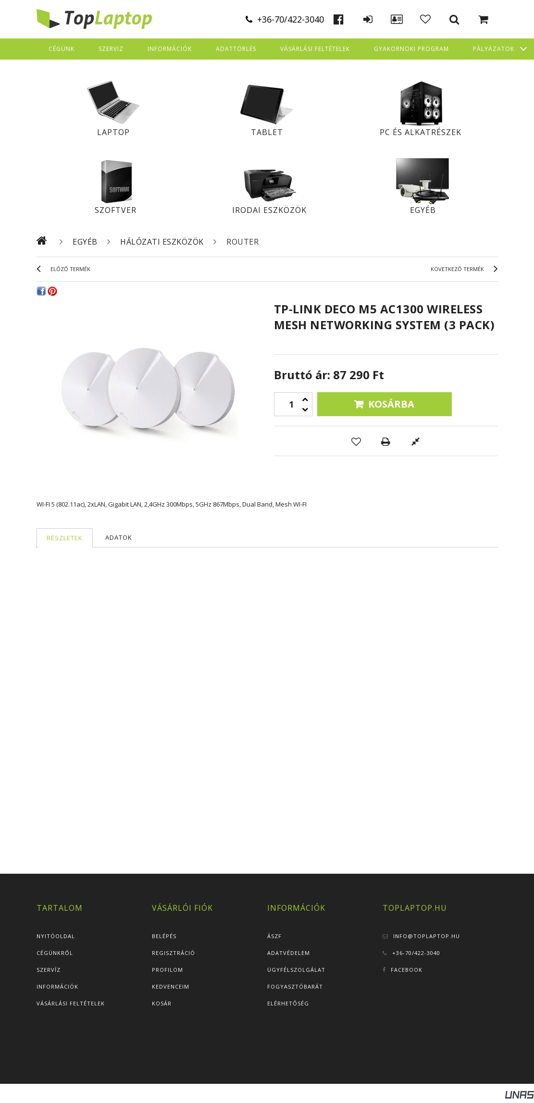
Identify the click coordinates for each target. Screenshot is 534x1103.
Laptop (113, 132)
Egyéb (423, 210)
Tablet (267, 132)
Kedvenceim (170, 986)
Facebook (406, 969)
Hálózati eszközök (162, 241)
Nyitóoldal (56, 936)
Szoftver (116, 210)
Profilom (167, 969)
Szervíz (49, 969)
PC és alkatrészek (420, 132)
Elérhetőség (288, 1003)
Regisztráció (173, 952)
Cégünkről (55, 952)
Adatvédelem (288, 952)
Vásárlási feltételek (71, 1003)
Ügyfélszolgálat (296, 969)
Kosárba (391, 403)
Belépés (164, 936)
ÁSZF (274, 936)
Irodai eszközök (269, 210)
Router (242, 241)
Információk (57, 986)
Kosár (162, 1003)
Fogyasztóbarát (295, 986)
